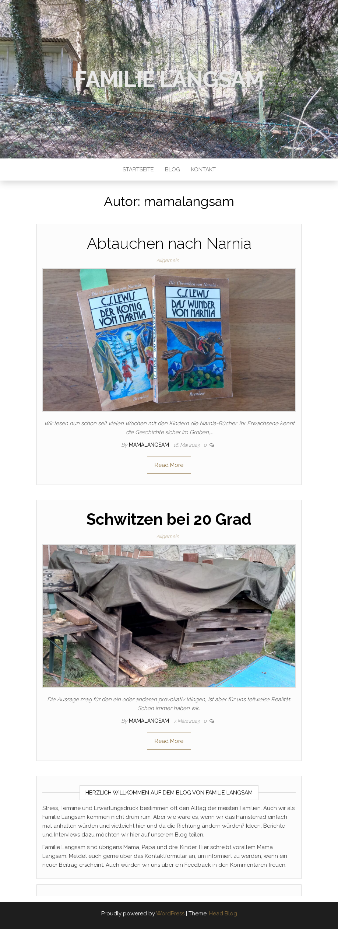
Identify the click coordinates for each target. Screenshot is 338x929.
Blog (172, 169)
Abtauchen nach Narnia (169, 243)
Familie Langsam (169, 79)
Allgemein (167, 260)
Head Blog (223, 913)
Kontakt (203, 169)
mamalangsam (149, 445)
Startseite (138, 169)
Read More (169, 465)
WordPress (170, 913)
